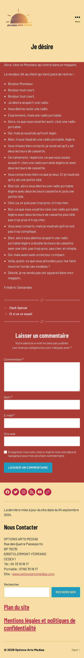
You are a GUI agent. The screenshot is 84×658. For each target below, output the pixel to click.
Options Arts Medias (29, 650)
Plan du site (16, 607)
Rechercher (11, 584)
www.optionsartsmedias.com (33, 574)
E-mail (9, 415)
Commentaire (14, 359)
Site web (9, 434)
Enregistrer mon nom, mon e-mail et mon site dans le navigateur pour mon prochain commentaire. (42, 453)
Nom (8, 397)
